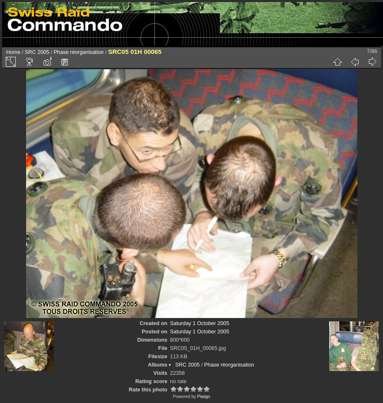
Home (13, 52)
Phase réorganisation (79, 52)
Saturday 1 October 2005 (199, 323)
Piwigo (203, 396)
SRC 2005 (37, 52)
